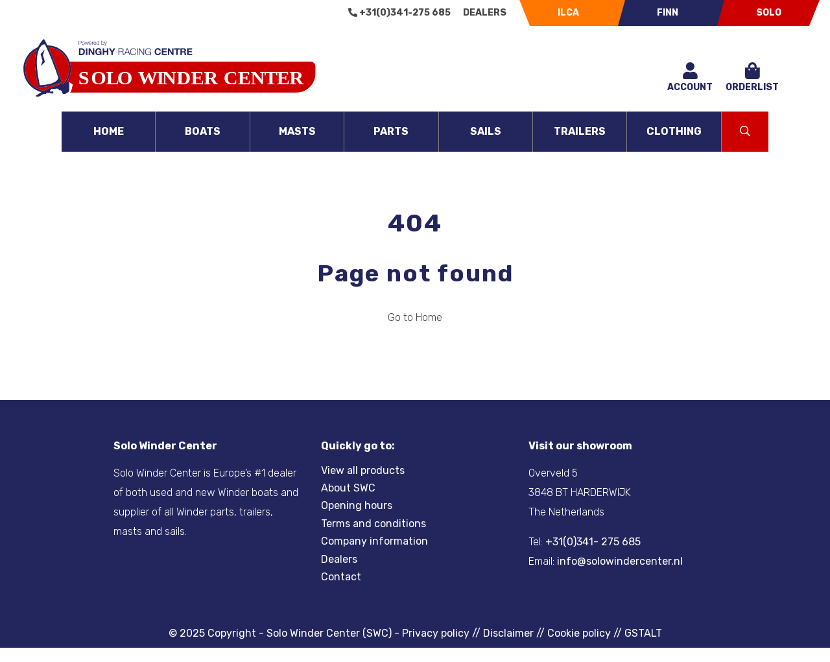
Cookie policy (579, 633)
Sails (485, 131)
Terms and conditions (373, 523)
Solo (768, 12)
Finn (667, 12)
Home (108, 131)
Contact (341, 577)
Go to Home (415, 317)
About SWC (348, 488)
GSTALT (643, 633)
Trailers (580, 131)
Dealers (484, 12)
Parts (391, 131)
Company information (374, 541)
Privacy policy (435, 633)
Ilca (568, 12)
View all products (363, 470)
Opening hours (356, 505)
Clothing (674, 131)
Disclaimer (508, 633)
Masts (297, 131)
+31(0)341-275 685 (399, 12)
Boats (202, 131)
